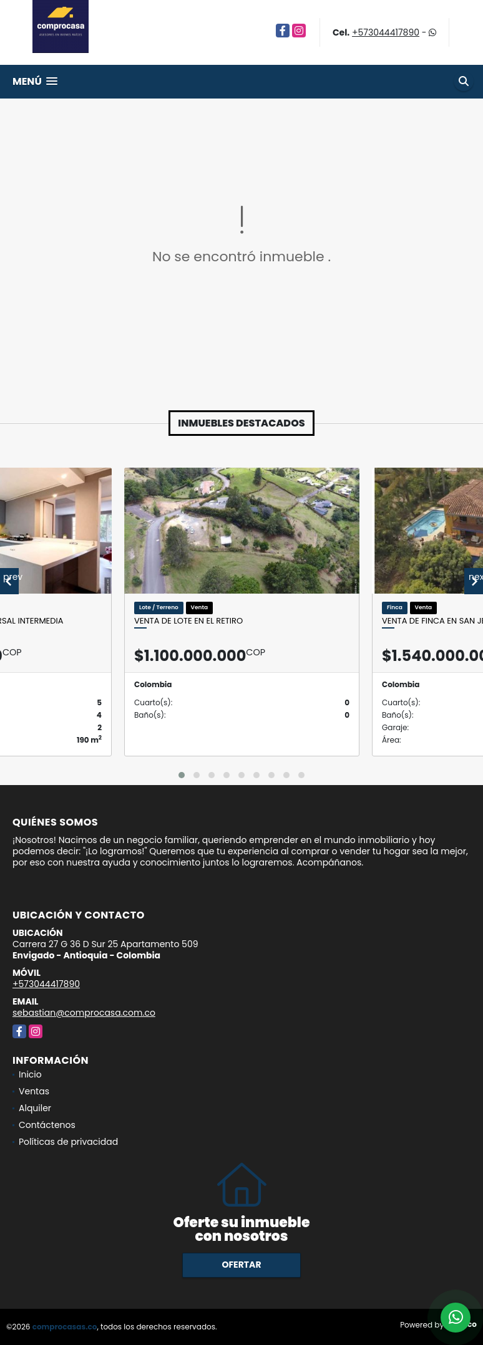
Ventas (34, 1091)
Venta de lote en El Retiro (188, 621)
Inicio (30, 1074)
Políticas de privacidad (68, 1141)
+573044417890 (385, 32)
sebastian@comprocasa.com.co (83, 1012)
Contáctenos (47, 1125)
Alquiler (35, 1108)
